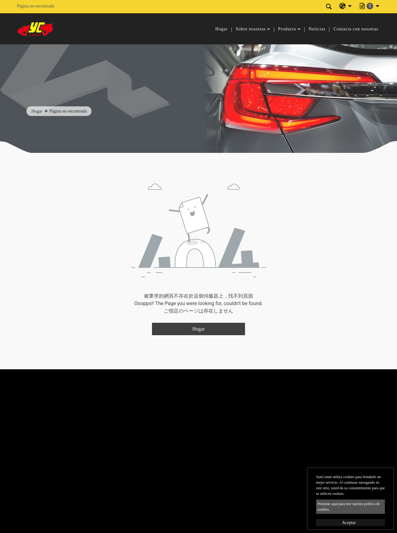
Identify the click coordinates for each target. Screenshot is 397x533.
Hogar (221, 29)
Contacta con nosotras (355, 29)
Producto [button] (287, 29)
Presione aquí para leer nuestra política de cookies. (349, 507)
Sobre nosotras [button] (251, 29)
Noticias (317, 29)
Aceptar (349, 522)
